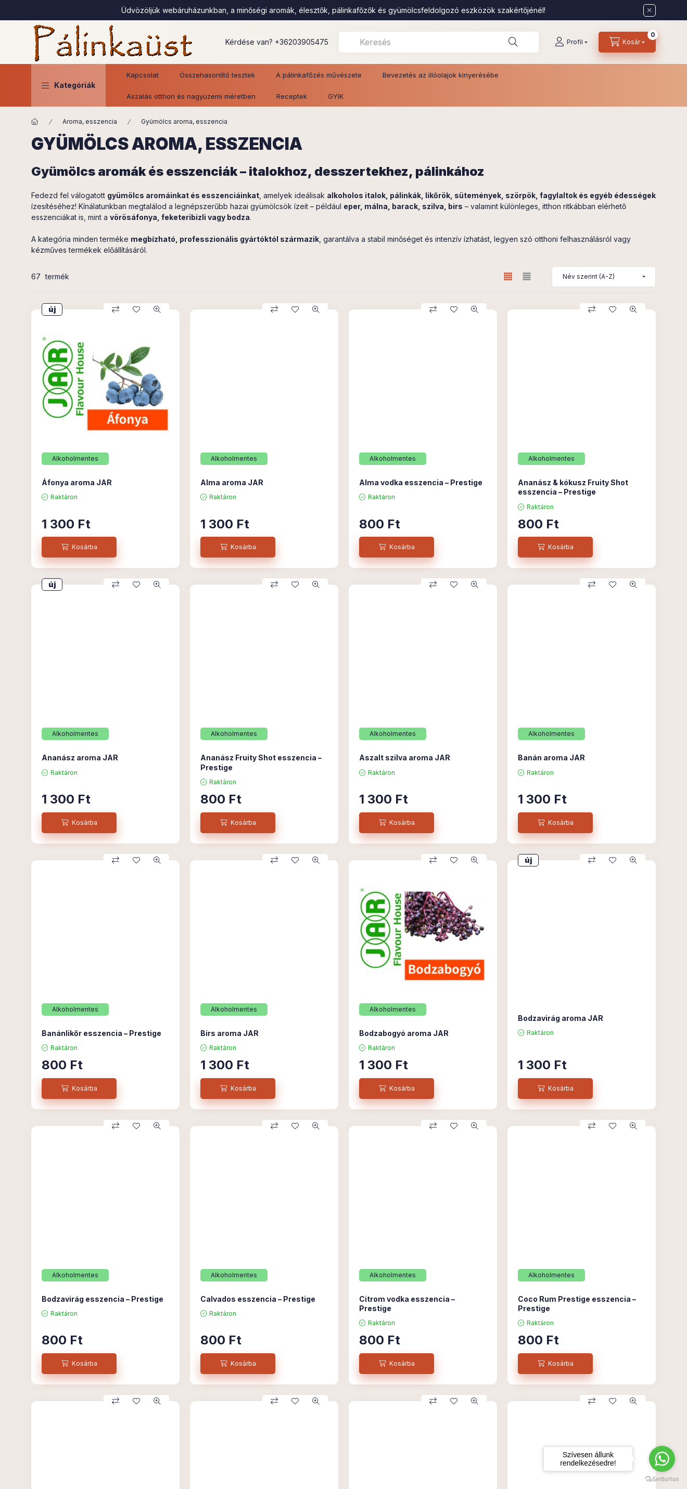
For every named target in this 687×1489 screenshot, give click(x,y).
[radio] (527, 276)
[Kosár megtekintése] (627, 42)
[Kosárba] (79, 547)
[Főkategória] (35, 121)
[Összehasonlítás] (115, 309)
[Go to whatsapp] (662, 1459)
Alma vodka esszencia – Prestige (420, 482)
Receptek (291, 96)
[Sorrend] (604, 276)
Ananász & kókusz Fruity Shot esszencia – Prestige (573, 487)
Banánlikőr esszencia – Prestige (101, 1033)
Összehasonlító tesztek (217, 75)
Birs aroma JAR (229, 1033)
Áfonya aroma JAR (77, 482)
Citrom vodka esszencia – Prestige (407, 1303)
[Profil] (571, 42)
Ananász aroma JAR (80, 757)
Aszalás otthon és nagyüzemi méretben (191, 96)
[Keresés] (513, 42)
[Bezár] (649, 10)
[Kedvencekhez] (136, 309)
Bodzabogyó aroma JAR (404, 1033)
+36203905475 (301, 41)
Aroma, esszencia (89, 121)
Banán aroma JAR (551, 757)
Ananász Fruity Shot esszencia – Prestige (261, 762)
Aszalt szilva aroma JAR (404, 757)
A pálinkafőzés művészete (319, 75)
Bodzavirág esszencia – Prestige (102, 1298)
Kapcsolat (142, 75)
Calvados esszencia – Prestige (257, 1298)
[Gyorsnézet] (157, 309)
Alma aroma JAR (231, 482)
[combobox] (439, 42)
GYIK (336, 96)
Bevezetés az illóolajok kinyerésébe (441, 75)
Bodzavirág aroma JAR (560, 1018)
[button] (68, 85)
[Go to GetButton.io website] (662, 1478)
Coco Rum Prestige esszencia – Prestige (577, 1303)
